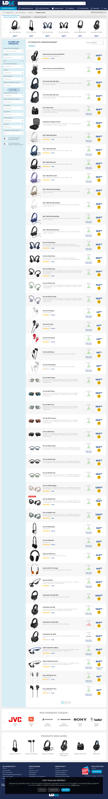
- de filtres (13, 90)
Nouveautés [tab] (25, 17)
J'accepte (66, 790)
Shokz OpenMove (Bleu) (50, 647)
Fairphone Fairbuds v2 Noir (51, 122)
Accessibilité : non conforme (37, 776)
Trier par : (89, 42)
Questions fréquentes (61, 770)
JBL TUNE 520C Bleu (49, 149)
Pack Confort (66, 776)
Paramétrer (53, 790)
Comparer (32, 62)
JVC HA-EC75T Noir (49, 269)
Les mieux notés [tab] (40, 17)
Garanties (58, 776)
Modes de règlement (61, 774)
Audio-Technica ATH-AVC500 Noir (54, 68)
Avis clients (9, 772)
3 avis (48, 558)
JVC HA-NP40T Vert (49, 473)
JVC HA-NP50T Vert (49, 512)
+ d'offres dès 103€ (99, 668)
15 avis (49, 531)
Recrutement (32, 772)
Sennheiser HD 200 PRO (50, 622)
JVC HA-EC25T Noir (49, 256)
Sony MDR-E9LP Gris (49, 675)
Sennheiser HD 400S (49, 634)
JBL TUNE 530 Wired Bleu (51, 216)
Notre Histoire (6, 770)
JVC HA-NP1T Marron (49, 418)
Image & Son (9, 12)
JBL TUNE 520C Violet (50, 176)
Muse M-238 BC (48, 580)
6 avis (48, 248)
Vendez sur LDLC (34, 770)
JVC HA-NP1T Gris (48, 404)
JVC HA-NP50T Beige (49, 485)
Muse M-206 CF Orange (50, 568)
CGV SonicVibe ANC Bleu (51, 81)
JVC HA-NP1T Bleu (49, 391)
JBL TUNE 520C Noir (49, 162)
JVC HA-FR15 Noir (48, 352)
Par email (96, 771)
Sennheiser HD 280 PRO (50, 595)
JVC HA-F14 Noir (48, 324)
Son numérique (21, 12)
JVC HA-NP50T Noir (49, 499)
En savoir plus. (75, 785)
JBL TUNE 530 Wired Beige (51, 189)
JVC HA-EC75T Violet (49, 296)
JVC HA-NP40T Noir (49, 459)
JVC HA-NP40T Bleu (49, 446)
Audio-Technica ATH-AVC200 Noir (54, 54)
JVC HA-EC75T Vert (49, 283)
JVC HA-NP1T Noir (48, 431)
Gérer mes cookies (8, 776)
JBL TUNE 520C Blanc (50, 135)
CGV (4, 772)
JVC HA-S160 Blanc (49, 527)
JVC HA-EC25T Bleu (49, 242)
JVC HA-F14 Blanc (48, 311)
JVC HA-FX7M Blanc (49, 365)
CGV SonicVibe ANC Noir (51, 95)
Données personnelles (9, 774)
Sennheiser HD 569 (49, 607)
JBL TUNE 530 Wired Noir (51, 230)
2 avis (48, 612)
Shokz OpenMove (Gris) (50, 661)
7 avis (48, 679)
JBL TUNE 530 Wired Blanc (51, 203)
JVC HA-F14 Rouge (49, 338)
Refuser (42, 790)
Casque (30, 12)
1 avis (48, 139)
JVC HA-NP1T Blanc (49, 377)
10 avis (49, 315)
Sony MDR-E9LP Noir (49, 689)
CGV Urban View (48, 107)
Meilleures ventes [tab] (10, 17)
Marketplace (32, 774)
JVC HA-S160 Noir (48, 540)
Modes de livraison (60, 772)
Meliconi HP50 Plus (49, 554)
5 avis (48, 58)
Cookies (19, 774)
